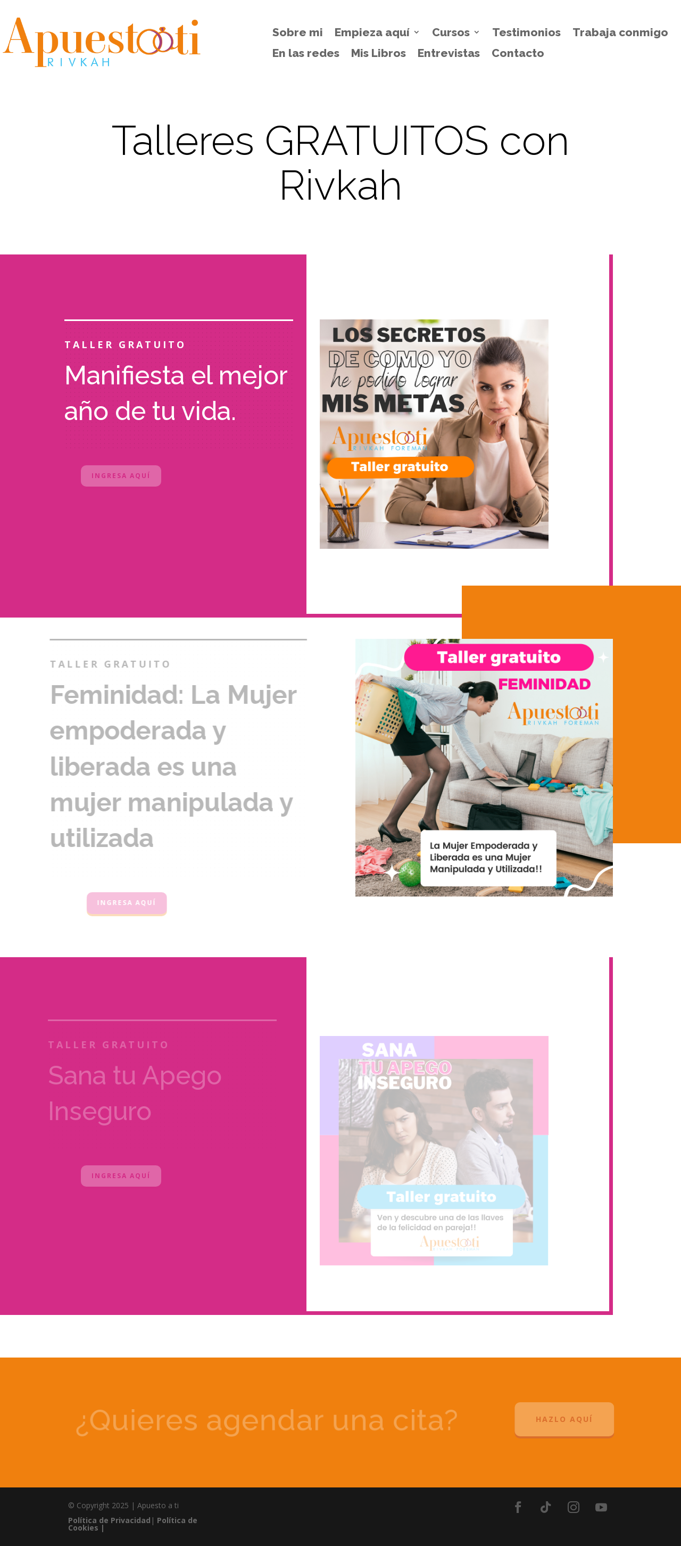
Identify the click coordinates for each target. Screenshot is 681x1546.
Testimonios (526, 32)
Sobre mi (297, 32)
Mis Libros (378, 53)
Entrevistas (449, 53)
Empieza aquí (372, 32)
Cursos (451, 32)
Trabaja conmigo (620, 32)
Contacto (518, 53)
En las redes (305, 53)
